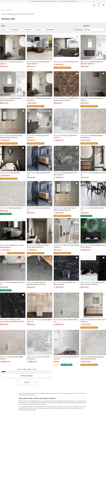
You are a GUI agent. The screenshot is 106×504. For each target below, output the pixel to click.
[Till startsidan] (13, 8)
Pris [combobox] (5, 34)
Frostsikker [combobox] (28, 34)
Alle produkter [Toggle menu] (7, 15)
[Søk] (67, 7)
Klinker (24, 19)
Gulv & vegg (6, 19)
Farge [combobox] (40, 34)
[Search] (51, 7)
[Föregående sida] (83, 375)
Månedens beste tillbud (65, 15)
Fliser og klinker (15, 19)
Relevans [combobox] (94, 34)
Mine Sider (91, 7)
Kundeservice (84, 7)
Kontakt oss (39, 15)
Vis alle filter (51, 34)
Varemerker (51, 15)
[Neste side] (102, 375)
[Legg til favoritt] (23, 42)
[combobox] (93, 375)
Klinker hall (30, 19)
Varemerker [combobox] (15, 34)
